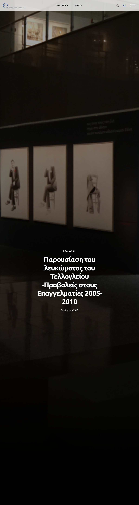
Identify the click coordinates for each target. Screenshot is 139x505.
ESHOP (78, 5)
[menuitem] (124, 5)
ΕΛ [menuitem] (124, 5)
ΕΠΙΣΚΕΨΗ (62, 5)
